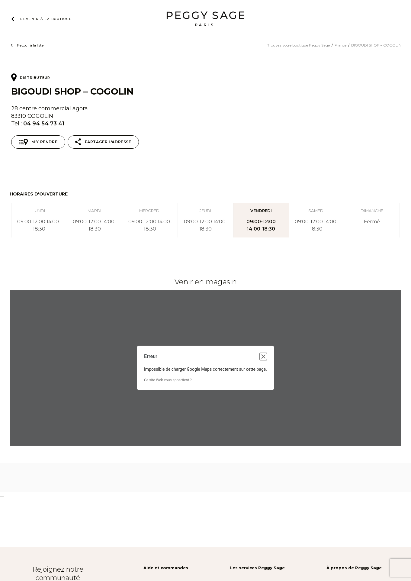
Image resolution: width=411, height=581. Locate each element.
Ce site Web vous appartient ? (168, 380)
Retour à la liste (30, 45)
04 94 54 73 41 (43, 123)
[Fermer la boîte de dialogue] (263, 356)
